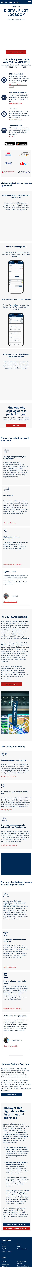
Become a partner (7, 1251)
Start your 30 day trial (11, 684)
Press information (22, 1249)
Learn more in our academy (12, 564)
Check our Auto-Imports (9, 845)
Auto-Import (5, 1264)
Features (4, 1244)
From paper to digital (23, 1266)
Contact (11, 136)
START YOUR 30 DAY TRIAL (16, 52)
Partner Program (11, 1094)
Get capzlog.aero (6, 810)
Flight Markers (13, 305)
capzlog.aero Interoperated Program (16, 1228)
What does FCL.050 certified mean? (18, 86)
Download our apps (15, 120)
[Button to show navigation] (29, 2)
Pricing (4, 1246)
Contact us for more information (16, 1224)
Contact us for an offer (8, 776)
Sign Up (4, 1249)
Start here (16, 425)
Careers (19, 1244)
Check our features (9, 523)
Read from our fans (15, 103)
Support (4, 1261)
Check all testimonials (10, 602)
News (18, 1246)
